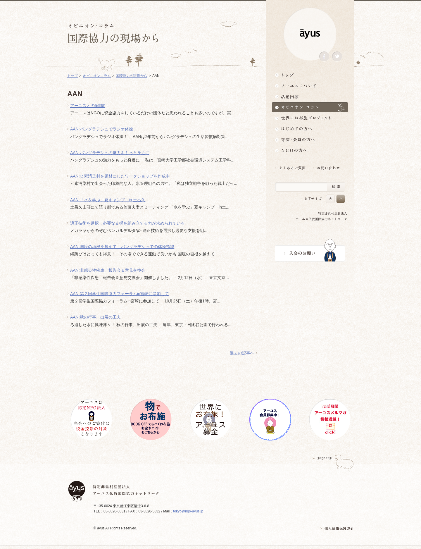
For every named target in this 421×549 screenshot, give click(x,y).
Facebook (324, 56)
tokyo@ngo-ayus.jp (188, 511)
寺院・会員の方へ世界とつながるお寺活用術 (310, 139)
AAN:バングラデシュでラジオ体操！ (103, 129)
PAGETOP (322, 458)
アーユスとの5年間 (87, 105)
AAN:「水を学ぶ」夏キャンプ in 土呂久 (107, 199)
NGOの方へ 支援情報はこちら (310, 150)
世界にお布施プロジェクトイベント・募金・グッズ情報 (310, 118)
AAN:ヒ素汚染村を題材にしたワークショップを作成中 (120, 176)
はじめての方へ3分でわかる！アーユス (310, 129)
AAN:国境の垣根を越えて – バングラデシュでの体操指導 (122, 246)
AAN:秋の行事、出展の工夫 (95, 317)
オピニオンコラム (97, 76)
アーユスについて (310, 85)
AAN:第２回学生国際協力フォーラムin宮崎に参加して (119, 293)
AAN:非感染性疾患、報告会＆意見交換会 (107, 270)
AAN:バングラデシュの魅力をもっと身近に (109, 152)
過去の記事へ (242, 353)
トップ (310, 75)
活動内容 (310, 96)
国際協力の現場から (131, 76)
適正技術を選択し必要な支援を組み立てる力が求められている (127, 223)
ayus (310, 34)
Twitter (337, 56)
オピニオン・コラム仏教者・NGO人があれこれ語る (310, 107)
